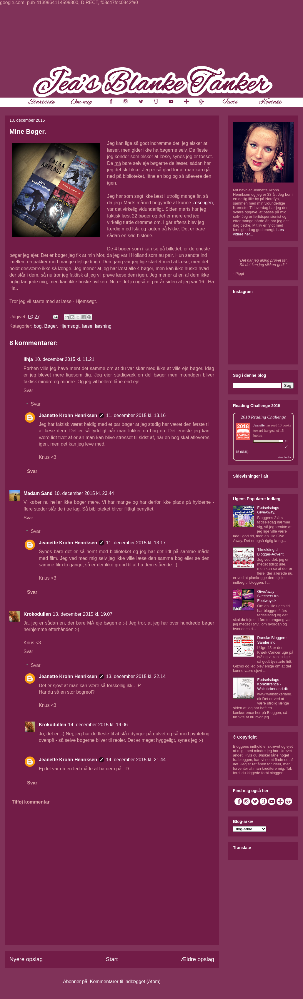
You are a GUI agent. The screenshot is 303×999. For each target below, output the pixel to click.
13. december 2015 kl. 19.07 (82, 614)
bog (38, 326)
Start (112, 959)
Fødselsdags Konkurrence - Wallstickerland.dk (272, 684)
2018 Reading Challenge (263, 416)
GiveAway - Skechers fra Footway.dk (268, 596)
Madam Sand (38, 493)
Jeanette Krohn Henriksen (68, 415)
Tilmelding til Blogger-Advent (270, 551)
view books (284, 457)
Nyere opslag (26, 959)
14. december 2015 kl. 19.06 (98, 724)
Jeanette (259, 425)
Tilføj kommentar (31, 801)
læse (87, 326)
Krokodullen (37, 614)
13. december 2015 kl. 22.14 (136, 676)
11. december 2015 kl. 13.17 (136, 542)
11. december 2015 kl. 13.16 (136, 415)
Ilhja (28, 359)
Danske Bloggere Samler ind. (272, 640)
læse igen (202, 202)
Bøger (50, 326)
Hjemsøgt (69, 326)
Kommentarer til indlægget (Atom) (125, 981)
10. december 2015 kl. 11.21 (64, 359)
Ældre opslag (197, 959)
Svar (28, 390)
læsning (103, 326)
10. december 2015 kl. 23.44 (84, 493)
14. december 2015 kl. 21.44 (136, 759)
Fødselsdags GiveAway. (268, 510)
